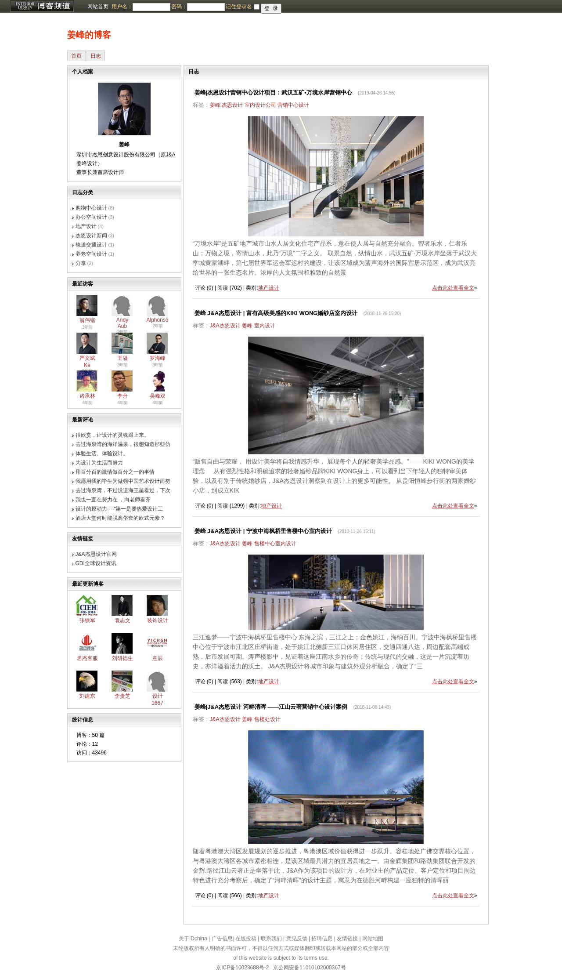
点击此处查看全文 (453, 288)
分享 (81, 263)
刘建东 (87, 696)
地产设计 (86, 226)
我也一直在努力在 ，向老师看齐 (113, 500)
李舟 (122, 396)
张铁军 (87, 620)
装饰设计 (157, 620)
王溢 (122, 358)
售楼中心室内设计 (275, 543)
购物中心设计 (91, 208)
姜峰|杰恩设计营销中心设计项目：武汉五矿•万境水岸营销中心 (273, 92)
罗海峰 (158, 358)
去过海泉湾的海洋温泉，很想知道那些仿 (123, 444)
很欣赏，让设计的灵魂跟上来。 (112, 435)
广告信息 (222, 938)
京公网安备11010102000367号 (309, 967)
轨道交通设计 (91, 245)
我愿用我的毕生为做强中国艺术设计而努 (123, 481)
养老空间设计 (91, 254)
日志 (95, 56)
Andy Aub (122, 323)
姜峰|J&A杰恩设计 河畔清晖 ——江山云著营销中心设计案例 (271, 706)
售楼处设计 (267, 719)
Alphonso (158, 320)
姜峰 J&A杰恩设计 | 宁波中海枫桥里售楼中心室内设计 (263, 531)
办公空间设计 (91, 217)
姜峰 (215, 105)
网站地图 (372, 938)
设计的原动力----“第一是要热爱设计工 (119, 509)
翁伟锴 (87, 320)
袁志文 (122, 620)
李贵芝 (122, 696)
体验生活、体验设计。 (102, 453)
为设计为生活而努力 (99, 463)
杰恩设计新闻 (91, 235)
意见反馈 (296, 938)
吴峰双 (158, 396)
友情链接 (347, 938)
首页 (76, 56)
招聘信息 (321, 938)
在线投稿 (245, 938)
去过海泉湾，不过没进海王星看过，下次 (123, 490)
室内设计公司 (260, 105)
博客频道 (42, 6)
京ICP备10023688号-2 (242, 967)
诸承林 (87, 396)
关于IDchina (193, 938)
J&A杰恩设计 (225, 326)
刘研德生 (122, 658)
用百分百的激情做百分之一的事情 (115, 472)
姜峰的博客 (89, 35)
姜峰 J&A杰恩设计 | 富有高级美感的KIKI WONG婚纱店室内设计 (276, 313)
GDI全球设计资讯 (96, 563)
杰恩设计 (232, 105)
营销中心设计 (293, 105)
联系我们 (271, 938)
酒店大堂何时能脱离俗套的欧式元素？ (120, 518)
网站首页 (97, 7)
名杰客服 (87, 658)
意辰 (157, 658)
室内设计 (264, 326)
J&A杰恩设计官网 (96, 554)
